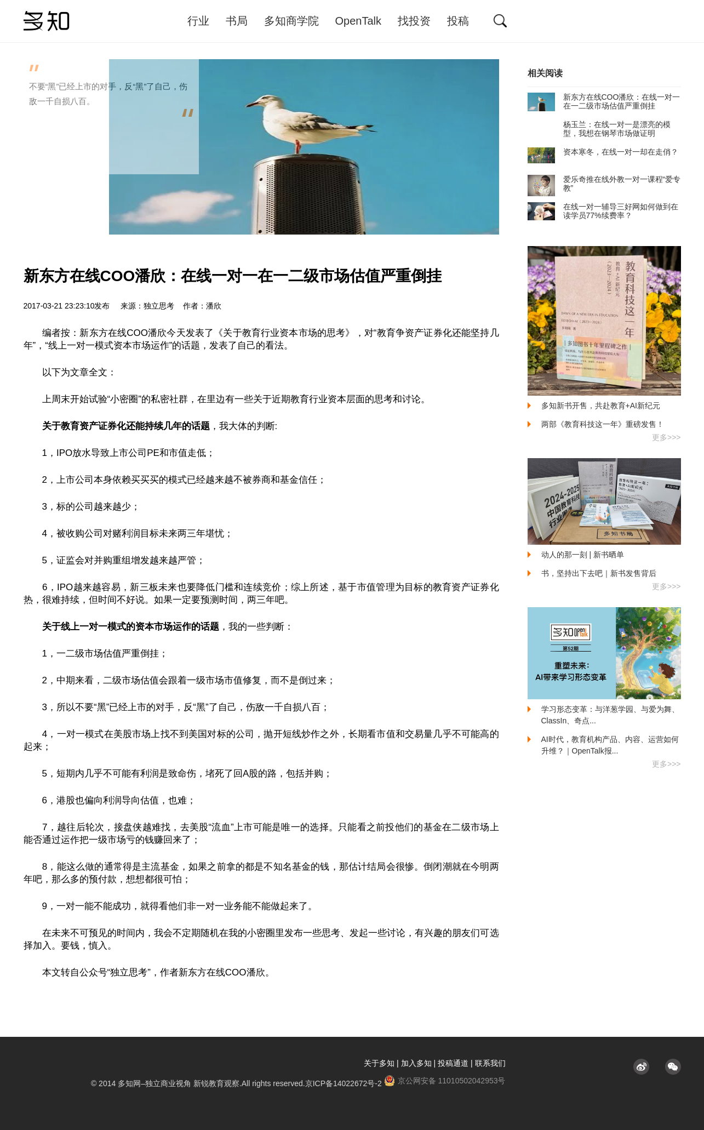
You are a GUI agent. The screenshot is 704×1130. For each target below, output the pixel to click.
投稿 (458, 21)
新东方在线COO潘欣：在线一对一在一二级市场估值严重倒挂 (604, 101)
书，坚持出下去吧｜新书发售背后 (598, 573)
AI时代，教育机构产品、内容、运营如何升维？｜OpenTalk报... (610, 745)
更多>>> (666, 437)
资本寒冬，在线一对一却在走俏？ (603, 151)
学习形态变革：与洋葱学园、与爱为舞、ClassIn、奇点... (610, 715)
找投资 (414, 21)
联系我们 (490, 1063)
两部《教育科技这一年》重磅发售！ (602, 424)
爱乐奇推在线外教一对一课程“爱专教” (604, 183)
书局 (237, 21)
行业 (198, 21)
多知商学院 (291, 21)
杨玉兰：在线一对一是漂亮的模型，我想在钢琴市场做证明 (599, 129)
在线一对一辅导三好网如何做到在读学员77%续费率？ (603, 211)
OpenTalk (358, 21)
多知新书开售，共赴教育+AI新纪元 (600, 405)
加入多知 (416, 1063)
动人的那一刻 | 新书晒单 (582, 554)
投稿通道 (453, 1063)
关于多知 (379, 1063)
